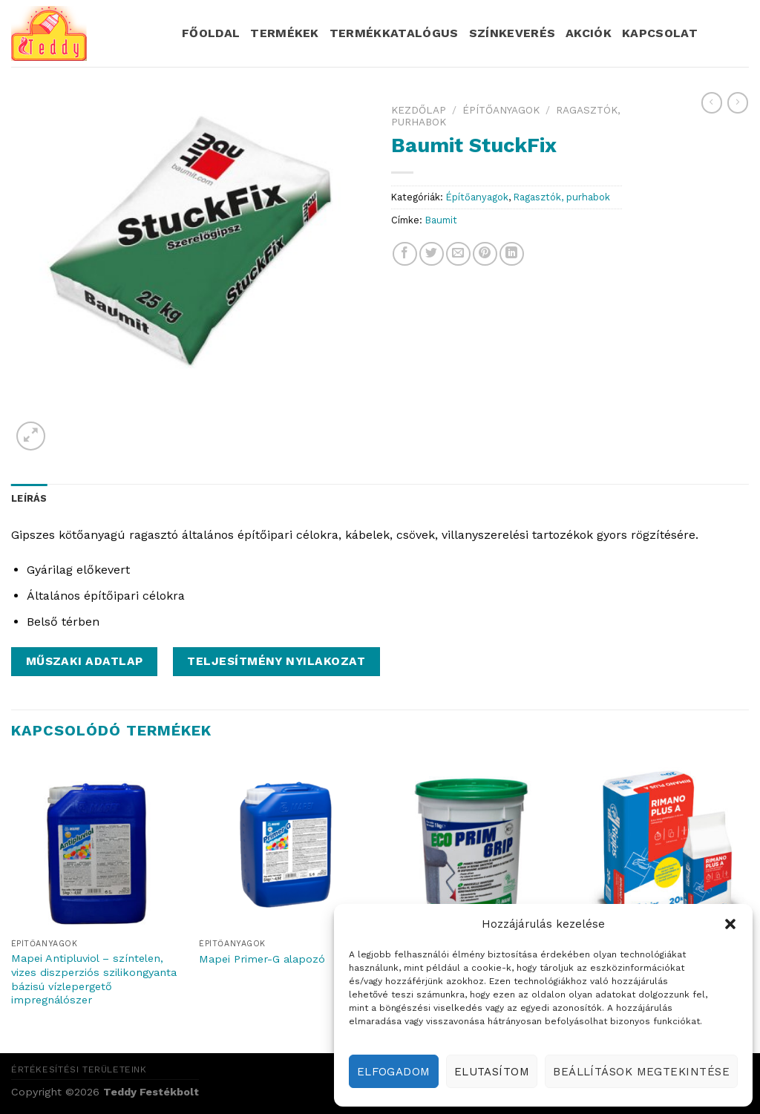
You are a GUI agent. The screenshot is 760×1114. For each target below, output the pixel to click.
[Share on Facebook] (405, 254)
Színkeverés (512, 33)
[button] (730, 924)
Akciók (589, 33)
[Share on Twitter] (431, 254)
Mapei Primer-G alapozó (262, 959)
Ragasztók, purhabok (562, 197)
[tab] (29, 499)
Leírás (29, 498)
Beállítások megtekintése (641, 1071)
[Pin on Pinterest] (485, 254)
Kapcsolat (660, 33)
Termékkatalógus (394, 33)
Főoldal (211, 33)
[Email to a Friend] (458, 254)
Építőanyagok (501, 110)
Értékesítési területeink (79, 1069)
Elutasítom (492, 1071)
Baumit (441, 220)
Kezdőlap (418, 110)
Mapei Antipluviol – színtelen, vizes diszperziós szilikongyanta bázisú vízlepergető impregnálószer (94, 979)
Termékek (284, 33)
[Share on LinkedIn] (511, 254)
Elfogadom (393, 1071)
